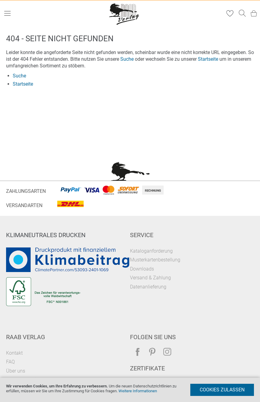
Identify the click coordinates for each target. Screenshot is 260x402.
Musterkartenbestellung (155, 260)
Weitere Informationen (137, 391)
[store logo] (124, 13)
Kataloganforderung (151, 251)
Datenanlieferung (148, 287)
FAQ (10, 362)
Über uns (15, 371)
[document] (130, 390)
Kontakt (14, 353)
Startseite (208, 59)
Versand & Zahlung (150, 278)
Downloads (142, 269)
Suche (127, 59)
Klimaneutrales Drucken (45, 235)
